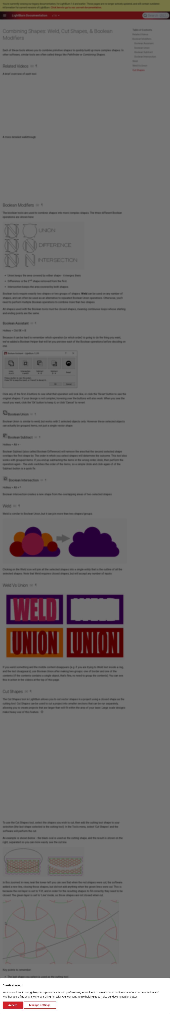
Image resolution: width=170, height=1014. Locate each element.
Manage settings (39, 1005)
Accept (12, 1005)
